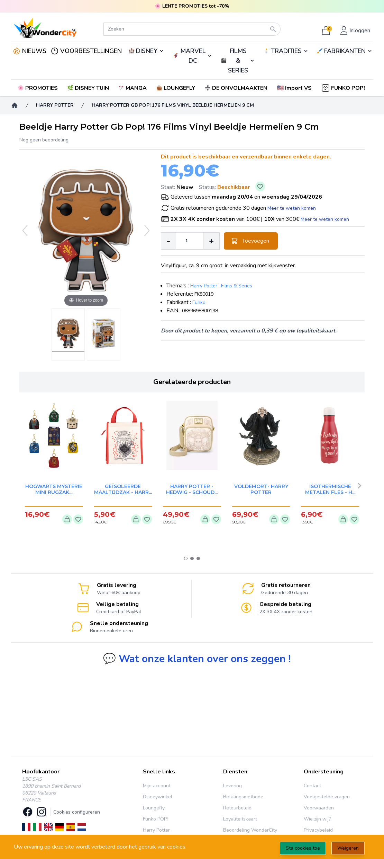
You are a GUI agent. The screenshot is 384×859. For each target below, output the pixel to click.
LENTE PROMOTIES (185, 6)
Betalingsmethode (243, 796)
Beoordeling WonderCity (250, 830)
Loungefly (154, 808)
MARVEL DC (192, 56)
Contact (312, 785)
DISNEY (146, 51)
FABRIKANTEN (345, 51)
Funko (198, 302)
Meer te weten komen (291, 208)
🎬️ (238, 60)
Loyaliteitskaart (240, 819)
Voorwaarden (319, 808)
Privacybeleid (318, 830)
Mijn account (157, 785)
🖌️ (345, 51)
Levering (232, 785)
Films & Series (236, 286)
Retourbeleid (237, 808)
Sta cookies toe (303, 848)
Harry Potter (203, 286)
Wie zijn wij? (317, 819)
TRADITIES (286, 51)
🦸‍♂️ (192, 56)
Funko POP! (155, 819)
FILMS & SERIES (238, 61)
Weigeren (348, 848)
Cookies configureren (76, 812)
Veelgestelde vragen (327, 796)
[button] (294, 88)
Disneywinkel (157, 796)
